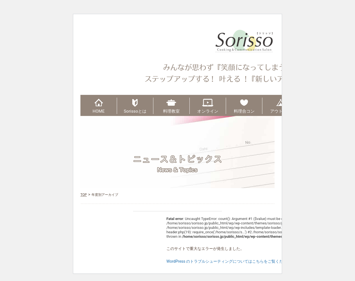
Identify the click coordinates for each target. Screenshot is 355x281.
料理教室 (171, 111)
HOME (99, 111)
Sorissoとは (135, 111)
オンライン (207, 111)
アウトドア (280, 111)
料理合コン (244, 111)
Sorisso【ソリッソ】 (244, 41)
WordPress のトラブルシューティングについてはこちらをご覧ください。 (230, 261)
